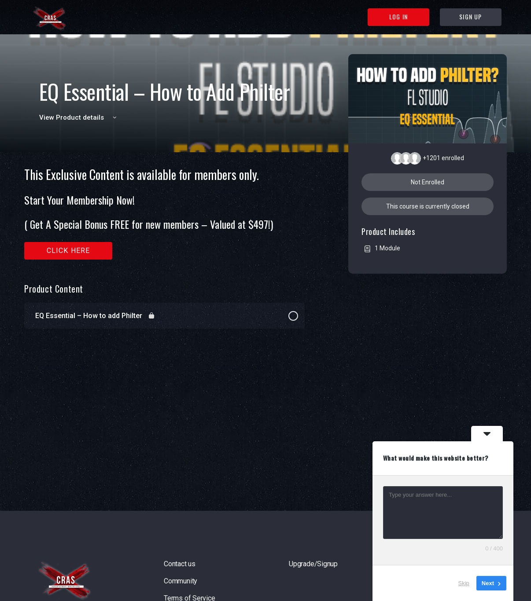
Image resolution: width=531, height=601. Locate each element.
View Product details (79, 117)
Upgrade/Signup (313, 564)
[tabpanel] (164, 214)
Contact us (179, 564)
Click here (68, 250)
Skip (463, 583)
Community (180, 581)
